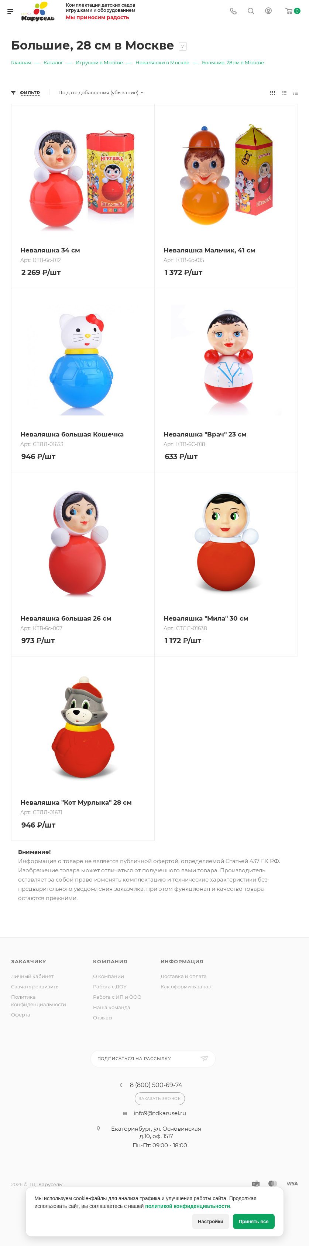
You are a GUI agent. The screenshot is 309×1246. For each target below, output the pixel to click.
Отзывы (102, 1018)
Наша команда (111, 1007)
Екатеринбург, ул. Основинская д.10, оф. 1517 (156, 1132)
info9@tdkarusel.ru (160, 1113)
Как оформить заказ (186, 986)
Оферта (20, 1015)
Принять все (254, 1221)
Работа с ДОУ (110, 986)
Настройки (210, 1221)
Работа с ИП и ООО (117, 997)
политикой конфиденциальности (187, 1206)
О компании (108, 976)
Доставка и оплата (184, 976)
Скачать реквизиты (35, 986)
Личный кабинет (32, 976)
